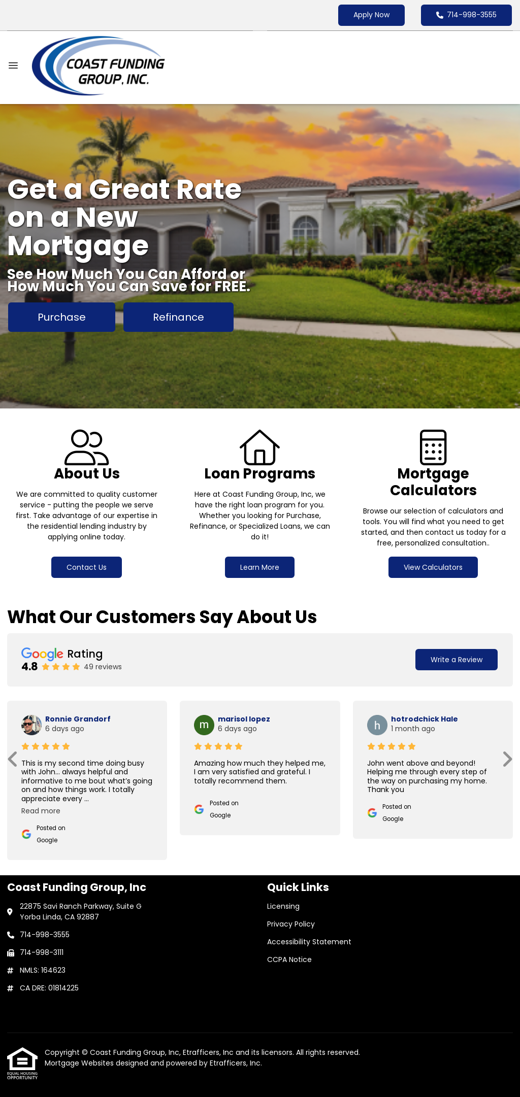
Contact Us (87, 567)
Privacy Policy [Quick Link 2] (291, 924)
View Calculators (433, 567)
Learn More (259, 567)
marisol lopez (244, 719)
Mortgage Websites (80, 1063)
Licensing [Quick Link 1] (283, 906)
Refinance (178, 317)
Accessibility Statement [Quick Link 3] (309, 942)
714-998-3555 (466, 15)
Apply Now (371, 15)
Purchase (62, 317)
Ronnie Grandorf (78, 719)
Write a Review (456, 660)
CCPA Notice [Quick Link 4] (289, 959)
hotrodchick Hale (424, 719)
